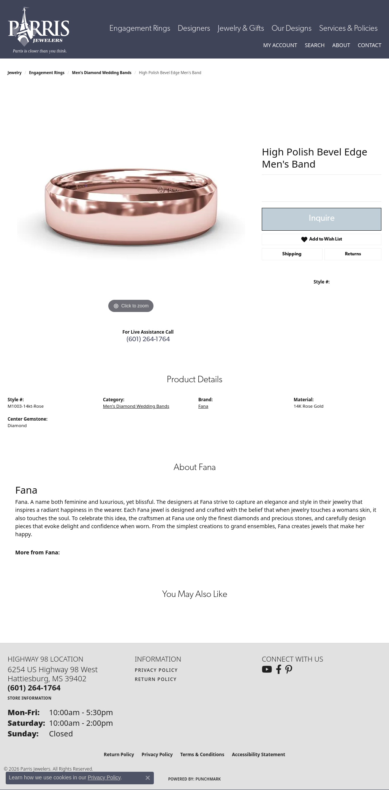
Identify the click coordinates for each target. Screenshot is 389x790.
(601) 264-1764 (148, 339)
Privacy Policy (156, 670)
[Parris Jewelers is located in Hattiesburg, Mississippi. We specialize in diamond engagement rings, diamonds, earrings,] (42, 30)
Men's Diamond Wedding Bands (101, 72)
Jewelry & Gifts (241, 29)
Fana (203, 406)
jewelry (15, 72)
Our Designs (292, 29)
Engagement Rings (139, 29)
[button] (280, 45)
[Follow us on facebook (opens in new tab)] (278, 669)
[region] (131, 201)
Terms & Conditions (202, 754)
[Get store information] (30, 698)
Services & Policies (348, 29)
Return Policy (156, 679)
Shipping (292, 254)
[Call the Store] (34, 687)
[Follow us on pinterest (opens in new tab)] (288, 669)
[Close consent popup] (147, 778)
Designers (194, 29)
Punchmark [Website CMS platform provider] (208, 779)
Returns (353, 254)
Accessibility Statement (258, 754)
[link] (369, 45)
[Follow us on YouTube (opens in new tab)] (267, 669)
